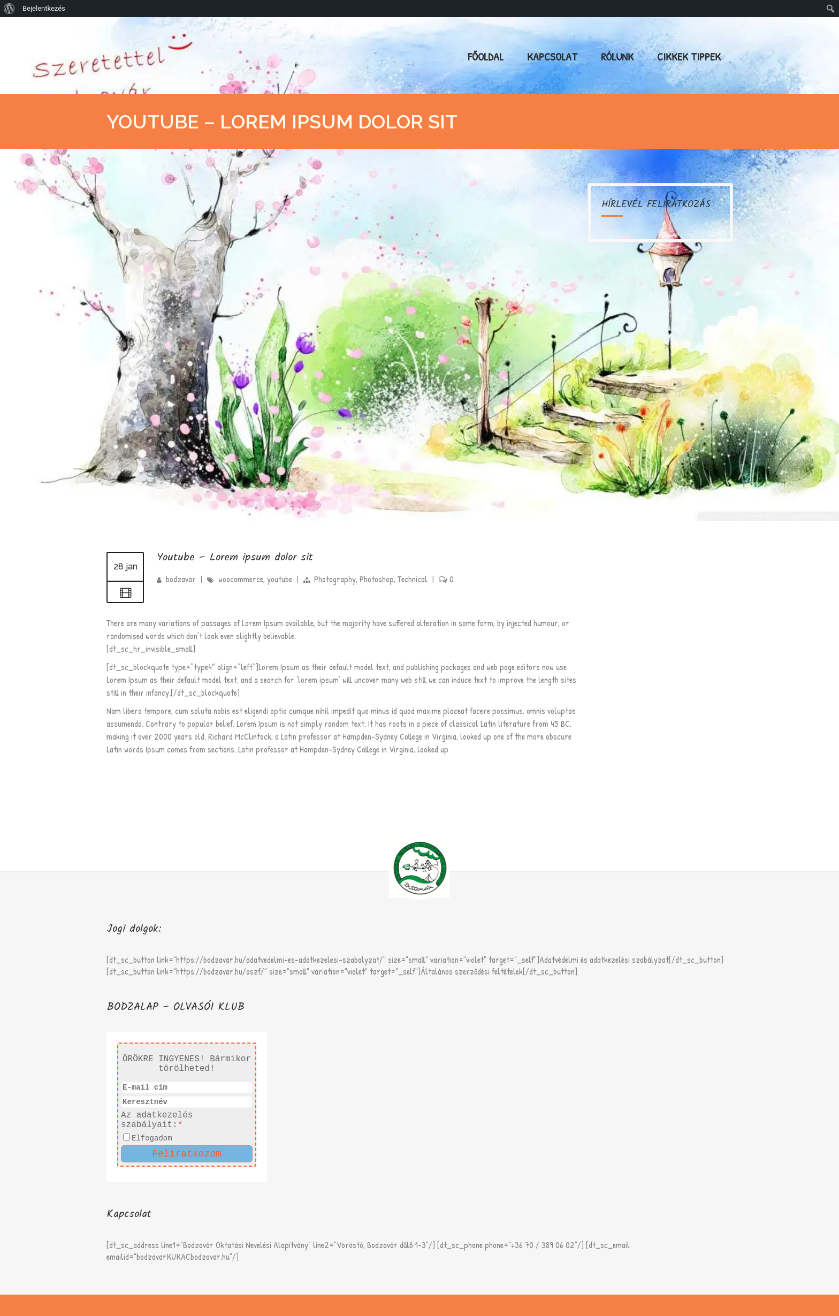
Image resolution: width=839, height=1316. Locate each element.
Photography (335, 579)
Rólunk (617, 56)
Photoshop (377, 579)
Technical (413, 579)
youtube (279, 579)
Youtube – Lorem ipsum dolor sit (235, 557)
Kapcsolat (552, 56)
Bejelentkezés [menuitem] (43, 8)
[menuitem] (9, 8)
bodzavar (181, 579)
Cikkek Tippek (689, 56)
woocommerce (240, 579)
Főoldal (486, 56)
